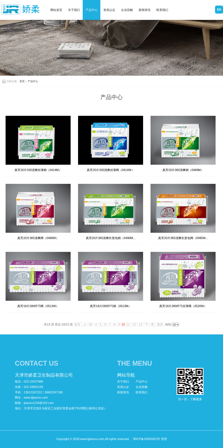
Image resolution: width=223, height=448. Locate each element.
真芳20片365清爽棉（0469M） (182, 170)
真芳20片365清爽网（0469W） (38, 238)
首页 (22, 81)
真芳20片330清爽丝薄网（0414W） (110, 170)
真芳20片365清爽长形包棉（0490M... (110, 238)
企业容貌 (127, 10)
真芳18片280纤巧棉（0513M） (110, 306)
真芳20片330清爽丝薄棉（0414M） (38, 170)
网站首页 (56, 10)
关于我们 (74, 10)
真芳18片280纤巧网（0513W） (38, 306)
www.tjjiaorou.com (36, 397)
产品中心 (92, 10)
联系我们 (162, 10)
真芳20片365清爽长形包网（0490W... (183, 238)
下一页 (149, 324)
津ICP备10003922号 (146, 439)
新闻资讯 (145, 10)
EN (219, 9)
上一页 (87, 324)
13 (140, 324)
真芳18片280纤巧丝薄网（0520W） (183, 306)
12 (134, 324)
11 (128, 324)
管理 (164, 439)
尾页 (160, 324)
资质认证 (109, 10)
